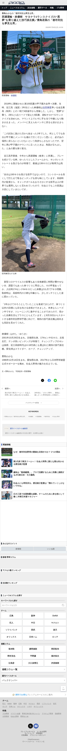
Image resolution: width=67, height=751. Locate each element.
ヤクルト (55, 623)
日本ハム (33, 637)
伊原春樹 (55, 663)
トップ (4, 8)
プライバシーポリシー (38, 735)
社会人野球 (56, 416)
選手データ (42, 8)
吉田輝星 (47, 107)
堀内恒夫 (55, 656)
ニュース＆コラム (17, 8)
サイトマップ (29, 733)
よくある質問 (41, 731)
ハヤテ (29, 706)
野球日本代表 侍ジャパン (31, 713)
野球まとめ (24, 716)
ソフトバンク (11, 630)
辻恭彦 (11, 663)
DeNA (55, 616)
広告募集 (24, 735)
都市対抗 (47, 416)
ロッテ (55, 637)
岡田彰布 (55, 649)
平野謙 (33, 656)
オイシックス (38, 706)
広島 (11, 616)
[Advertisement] (33, 520)
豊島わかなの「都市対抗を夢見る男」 (15, 416)
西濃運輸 (39, 416)
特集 (52, 8)
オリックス (11, 637)
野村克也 (11, 656)
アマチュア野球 (47, 713)
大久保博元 (33, 663)
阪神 (33, 616)
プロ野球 (60, 8)
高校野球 (58, 713)
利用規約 (39, 733)
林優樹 (14, 95)
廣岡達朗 (33, 649)
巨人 (11, 623)
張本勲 (11, 649)
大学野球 (5, 716)
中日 (33, 623)
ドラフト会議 (15, 713)
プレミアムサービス (28, 731)
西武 (33, 630)
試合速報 (31, 8)
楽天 (55, 630)
